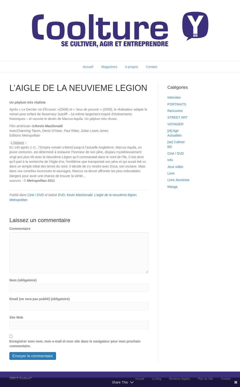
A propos (131, 67)
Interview (173, 97)
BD (169, 147)
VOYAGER (175, 124)
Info (170, 160)
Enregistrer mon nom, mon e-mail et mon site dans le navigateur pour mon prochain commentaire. (74, 343)
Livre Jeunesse (178, 180)
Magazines (109, 67)
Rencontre (175, 111)
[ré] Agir (173, 131)
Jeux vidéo (175, 167)
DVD (61, 195)
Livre (170, 173)
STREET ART (177, 117)
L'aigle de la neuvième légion (115, 195)
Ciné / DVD (35, 195)
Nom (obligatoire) (23, 280)
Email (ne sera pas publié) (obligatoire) (39, 299)
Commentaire (19, 229)
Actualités (174, 135)
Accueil (88, 67)
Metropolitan (18, 200)
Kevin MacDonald (79, 195)
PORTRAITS (176, 104)
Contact (151, 67)
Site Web (16, 317)
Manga (172, 187)
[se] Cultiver (176, 142)
